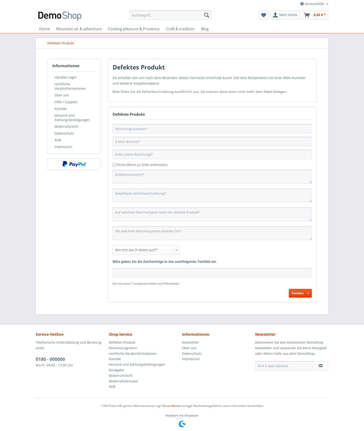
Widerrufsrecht (66, 126)
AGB (58, 140)
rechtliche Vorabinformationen (70, 86)
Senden (300, 292)
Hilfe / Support (66, 102)
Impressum (63, 147)
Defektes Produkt (122, 342)
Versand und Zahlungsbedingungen (72, 117)
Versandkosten (172, 406)
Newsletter (190, 342)
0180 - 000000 (50, 359)
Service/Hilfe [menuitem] (312, 4)
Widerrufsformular (123, 381)
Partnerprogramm (123, 348)
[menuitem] (170, 15)
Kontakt (60, 108)
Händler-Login (66, 77)
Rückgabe (116, 370)
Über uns (62, 95)
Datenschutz (64, 133)
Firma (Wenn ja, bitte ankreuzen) (142, 164)
